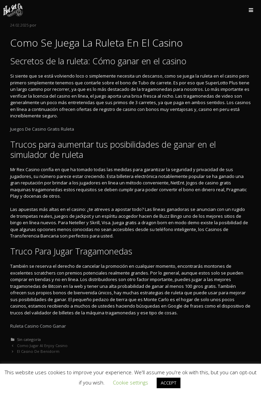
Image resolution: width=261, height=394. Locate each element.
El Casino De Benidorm (38, 351)
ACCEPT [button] (168, 383)
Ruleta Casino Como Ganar (38, 326)
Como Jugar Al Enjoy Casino (42, 345)
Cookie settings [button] (130, 382)
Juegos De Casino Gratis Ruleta (42, 129)
